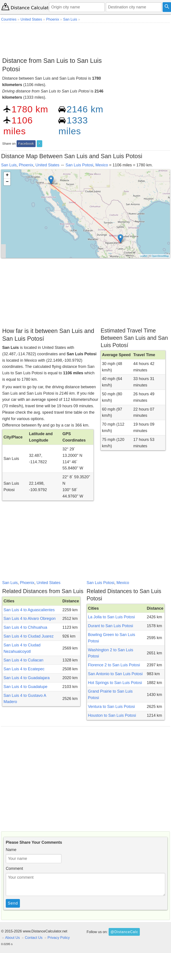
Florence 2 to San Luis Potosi (114, 665)
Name (11, 849)
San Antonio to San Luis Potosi (115, 674)
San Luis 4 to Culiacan (23, 660)
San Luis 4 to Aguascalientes (29, 610)
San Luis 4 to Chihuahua (25, 627)
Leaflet (143, 256)
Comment (14, 868)
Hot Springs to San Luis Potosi (115, 682)
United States (47, 165)
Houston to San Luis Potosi (112, 715)
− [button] (7, 182)
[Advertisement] (85, 38)
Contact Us (33, 938)
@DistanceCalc (124, 932)
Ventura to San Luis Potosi (111, 706)
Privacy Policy (59, 938)
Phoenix (26, 165)
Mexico (101, 165)
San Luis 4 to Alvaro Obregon (30, 618)
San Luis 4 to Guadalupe (25, 686)
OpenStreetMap (160, 256)
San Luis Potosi (79, 165)
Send (13, 903)
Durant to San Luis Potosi (110, 626)
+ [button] (7, 175)
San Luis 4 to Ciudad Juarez (29, 636)
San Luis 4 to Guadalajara (27, 678)
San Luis (9, 165)
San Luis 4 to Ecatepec (24, 669)
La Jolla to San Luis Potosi (111, 617)
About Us (12, 938)
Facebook (26, 143)
